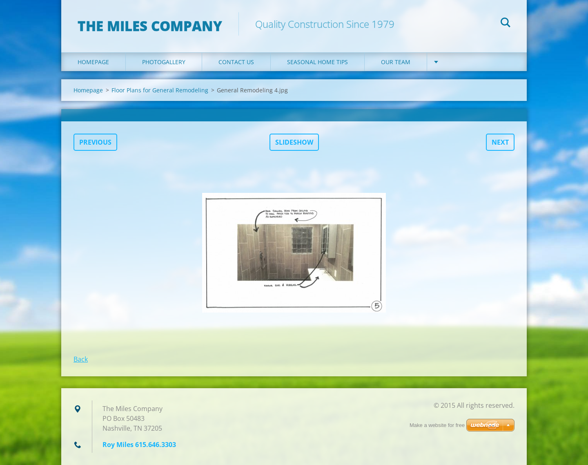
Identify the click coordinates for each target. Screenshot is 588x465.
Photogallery (163, 62)
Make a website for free (437, 425)
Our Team (395, 62)
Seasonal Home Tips (317, 62)
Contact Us (236, 62)
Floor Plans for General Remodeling (159, 90)
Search (505, 23)
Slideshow (294, 142)
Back (81, 359)
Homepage (93, 62)
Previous (95, 142)
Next (500, 142)
